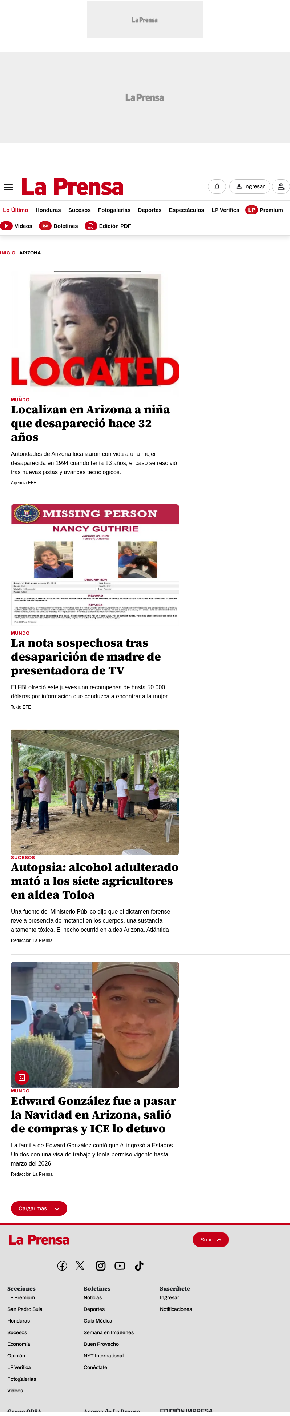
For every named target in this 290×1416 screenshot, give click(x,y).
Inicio (7, 251)
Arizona (30, 251)
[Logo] (54, 186)
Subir (211, 1238)
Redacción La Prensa (32, 939)
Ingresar (254, 186)
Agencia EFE (23, 481)
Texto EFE (21, 705)
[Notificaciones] (217, 185)
